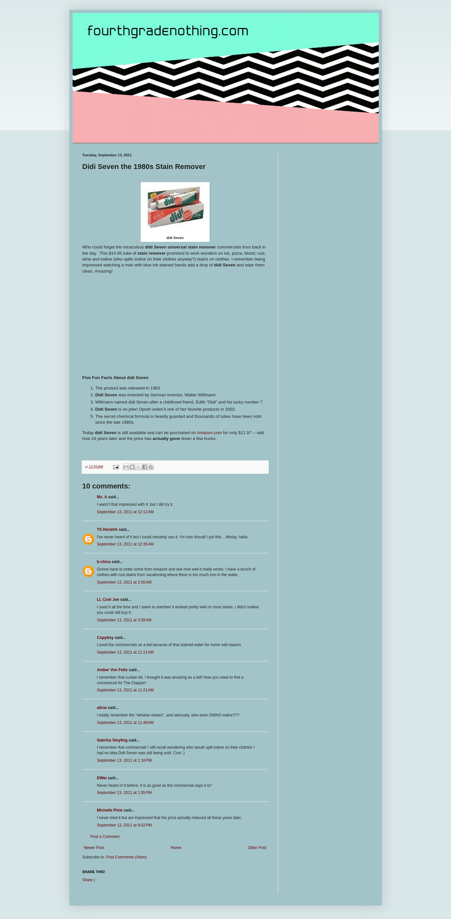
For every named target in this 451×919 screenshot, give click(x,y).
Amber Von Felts (112, 670)
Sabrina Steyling (112, 740)
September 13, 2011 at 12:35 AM (125, 544)
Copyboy (105, 637)
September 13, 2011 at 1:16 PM (124, 760)
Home (176, 847)
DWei (102, 778)
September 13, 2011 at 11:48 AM (125, 722)
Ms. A (102, 497)
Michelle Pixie (110, 810)
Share (87, 880)
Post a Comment (105, 836)
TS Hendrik (107, 529)
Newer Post (94, 847)
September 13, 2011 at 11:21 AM (125, 652)
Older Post (257, 847)
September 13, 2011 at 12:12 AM (125, 512)
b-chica (104, 561)
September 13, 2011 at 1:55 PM (124, 792)
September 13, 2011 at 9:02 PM (124, 825)
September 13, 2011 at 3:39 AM (124, 620)
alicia (102, 707)
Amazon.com (209, 432)
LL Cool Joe (108, 599)
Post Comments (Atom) (126, 857)
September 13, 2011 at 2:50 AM (124, 582)
